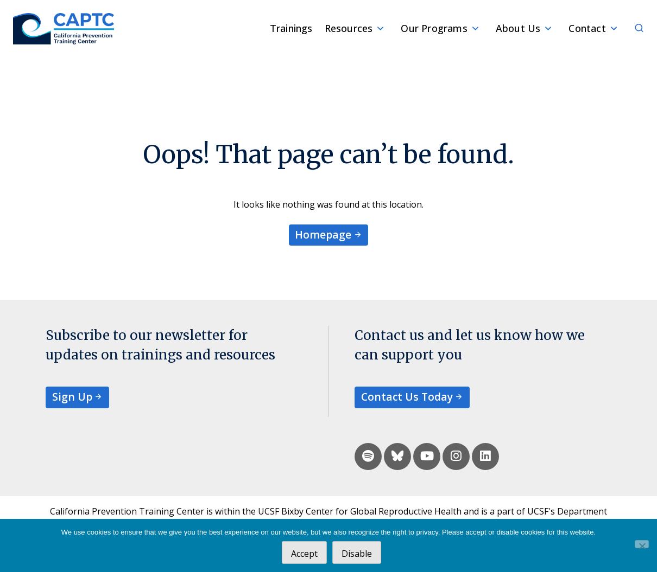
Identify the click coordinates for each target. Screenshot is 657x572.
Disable (357, 554)
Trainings (291, 28)
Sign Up (72, 396)
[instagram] (456, 456)
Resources (349, 28)
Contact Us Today (407, 396)
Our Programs (434, 28)
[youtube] (426, 456)
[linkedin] (485, 456)
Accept (304, 554)
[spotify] (368, 456)
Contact (586, 28)
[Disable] (642, 544)
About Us (518, 28)
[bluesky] (397, 456)
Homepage (323, 234)
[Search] (633, 28)
